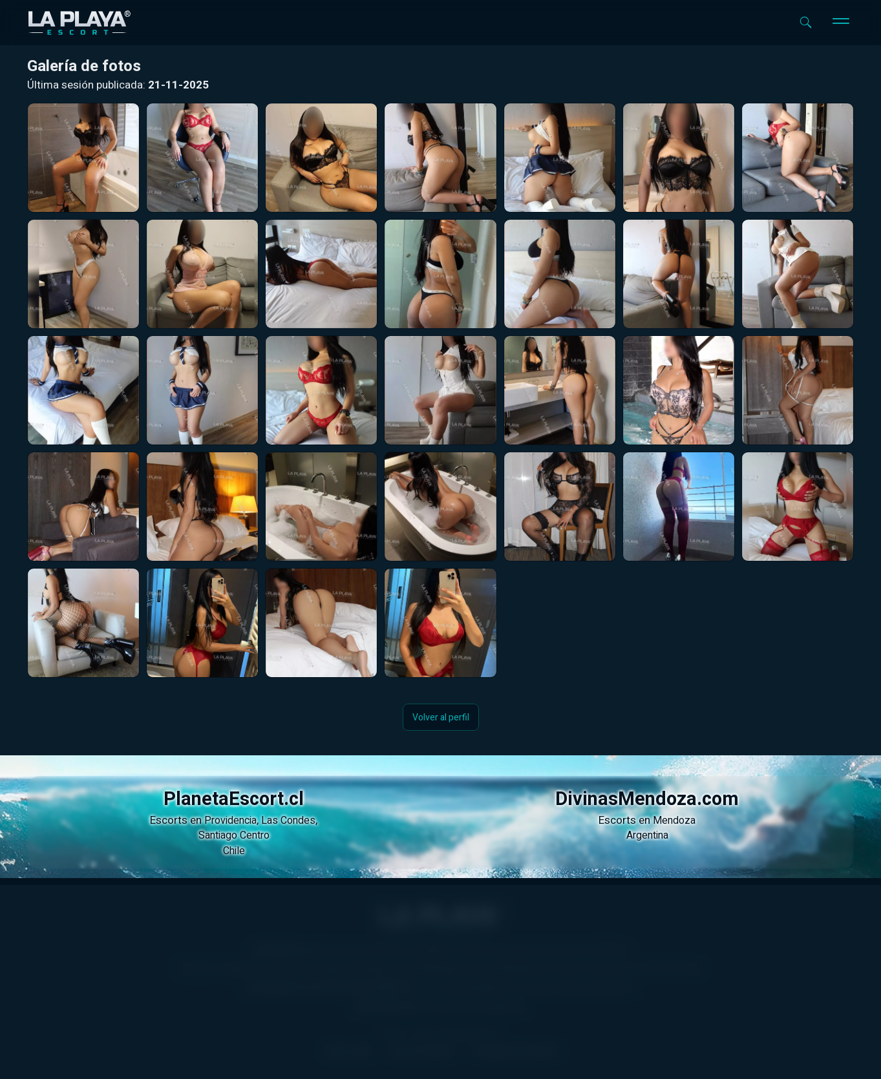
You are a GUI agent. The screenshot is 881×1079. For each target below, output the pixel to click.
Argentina (647, 835)
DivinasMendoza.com (647, 799)
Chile (234, 851)
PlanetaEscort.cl (234, 799)
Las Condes (288, 820)
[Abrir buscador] (806, 22)
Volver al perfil (440, 717)
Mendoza (674, 820)
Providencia (230, 820)
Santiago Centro (234, 835)
